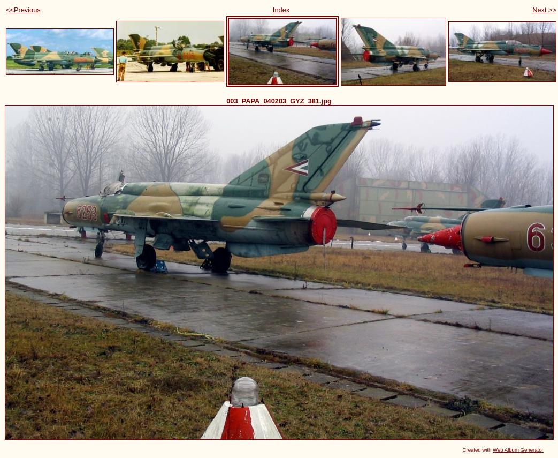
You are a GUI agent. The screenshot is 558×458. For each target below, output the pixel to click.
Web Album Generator (518, 450)
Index (281, 10)
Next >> (544, 10)
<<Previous (23, 10)
